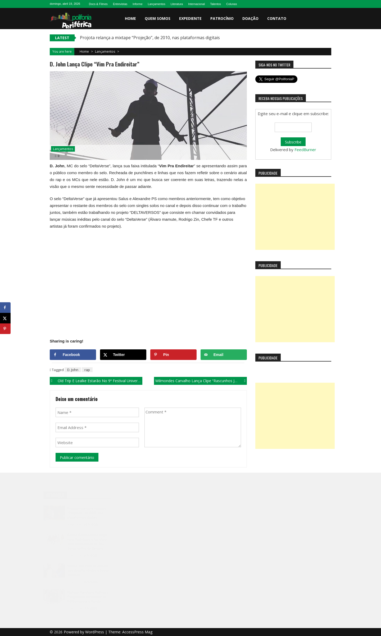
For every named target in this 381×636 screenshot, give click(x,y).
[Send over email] (224, 354)
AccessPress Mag (137, 631)
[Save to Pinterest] (173, 354)
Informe (137, 4)
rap (87, 369)
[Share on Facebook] (73, 354)
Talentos (215, 4)
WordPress (95, 631)
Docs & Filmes (98, 4)
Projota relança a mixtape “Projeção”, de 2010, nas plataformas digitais (150, 37)
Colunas (231, 4)
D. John (72, 369)
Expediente (190, 18)
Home (130, 18)
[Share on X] (123, 354)
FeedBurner (305, 149)
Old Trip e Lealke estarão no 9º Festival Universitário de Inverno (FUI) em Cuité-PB (100, 380)
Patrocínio (222, 18)
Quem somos (157, 18)
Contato (276, 18)
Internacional (196, 4)
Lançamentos (156, 4)
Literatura (177, 4)
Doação (250, 18)
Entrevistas (120, 4)
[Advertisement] (295, 217)
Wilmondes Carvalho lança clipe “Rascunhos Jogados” (201, 380)
